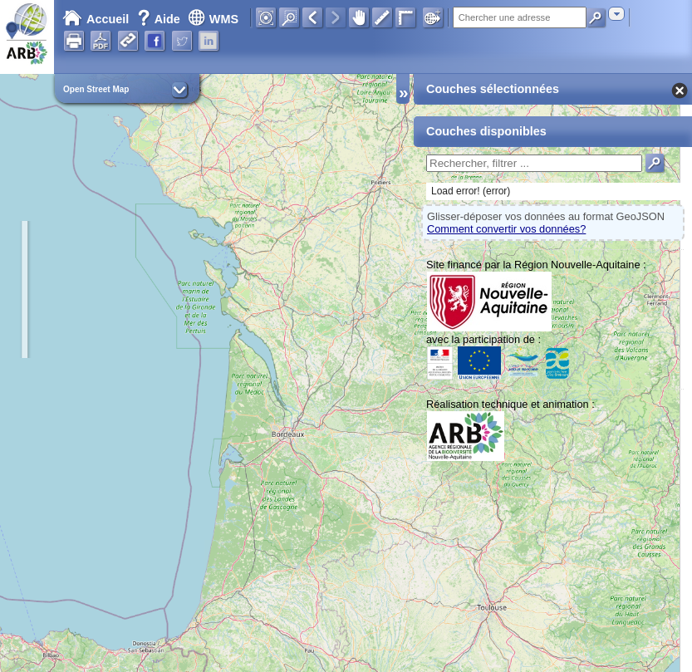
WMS (213, 19)
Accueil (95, 19)
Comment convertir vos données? (506, 229)
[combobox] (616, 14)
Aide (160, 19)
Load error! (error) (470, 191)
